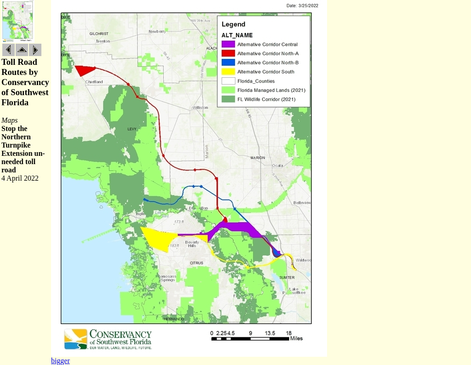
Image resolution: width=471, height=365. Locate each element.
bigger (60, 361)
